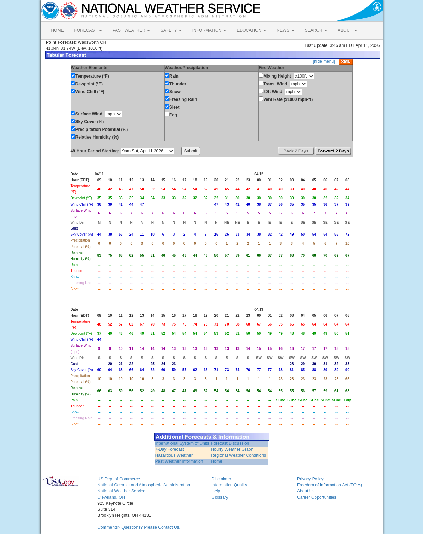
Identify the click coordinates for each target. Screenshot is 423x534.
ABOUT (347, 30)
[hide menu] (324, 61)
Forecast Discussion (230, 443)
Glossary (219, 497)
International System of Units (182, 443)
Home (216, 461)
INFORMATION (209, 30)
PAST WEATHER (131, 30)
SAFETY (171, 30)
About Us (305, 491)
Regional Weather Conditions (238, 455)
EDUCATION (251, 30)
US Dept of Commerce (118, 479)
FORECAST (88, 30)
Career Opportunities (316, 497)
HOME (57, 30)
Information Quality (229, 485)
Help (215, 491)
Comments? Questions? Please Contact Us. (138, 527)
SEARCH (316, 30)
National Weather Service (121, 491)
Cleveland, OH (111, 497)
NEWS (285, 30)
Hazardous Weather (174, 455)
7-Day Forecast (169, 449)
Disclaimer (221, 479)
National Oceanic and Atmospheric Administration (143, 485)
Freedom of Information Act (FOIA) (329, 485)
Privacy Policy (310, 479)
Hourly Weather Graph (232, 449)
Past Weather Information (179, 461)
